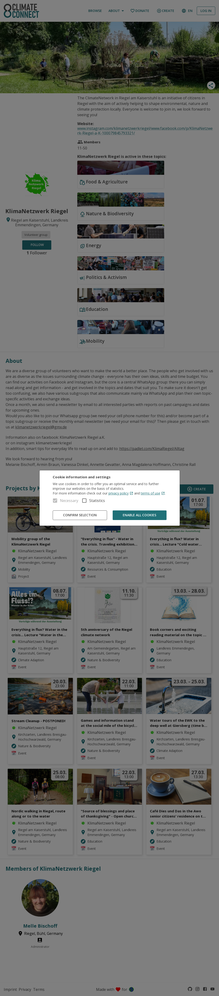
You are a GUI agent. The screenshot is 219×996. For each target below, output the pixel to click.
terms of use (153, 493)
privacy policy (120, 493)
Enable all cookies (140, 515)
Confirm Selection (80, 515)
